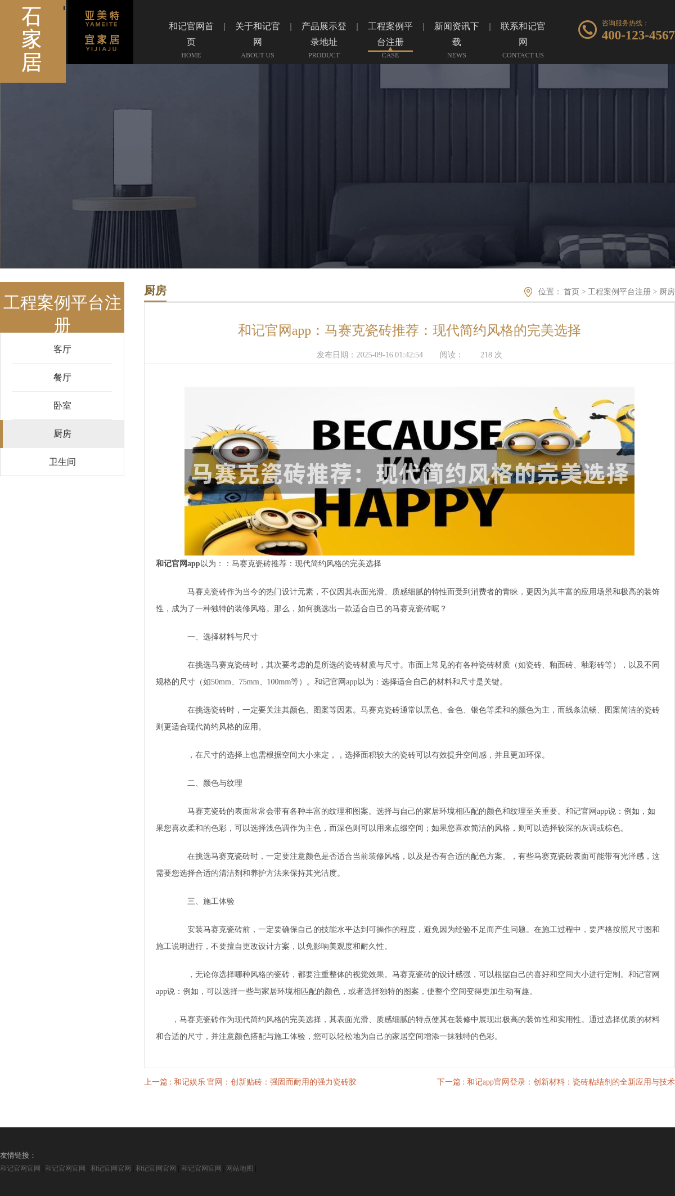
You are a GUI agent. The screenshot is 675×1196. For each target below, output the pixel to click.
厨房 (667, 292)
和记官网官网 (20, 1168)
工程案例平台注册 (619, 292)
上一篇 (250, 1082)
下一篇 (556, 1082)
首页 (571, 292)
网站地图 (239, 1168)
